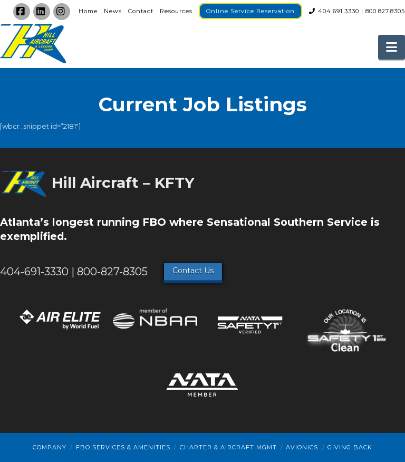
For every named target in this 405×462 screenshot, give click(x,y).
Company (49, 447)
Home (88, 11)
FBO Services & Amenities (123, 447)
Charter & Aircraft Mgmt (228, 447)
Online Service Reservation (250, 11)
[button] (391, 47)
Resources (176, 11)
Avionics (302, 447)
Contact (140, 11)
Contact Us (193, 270)
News (113, 11)
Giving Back (349, 447)
